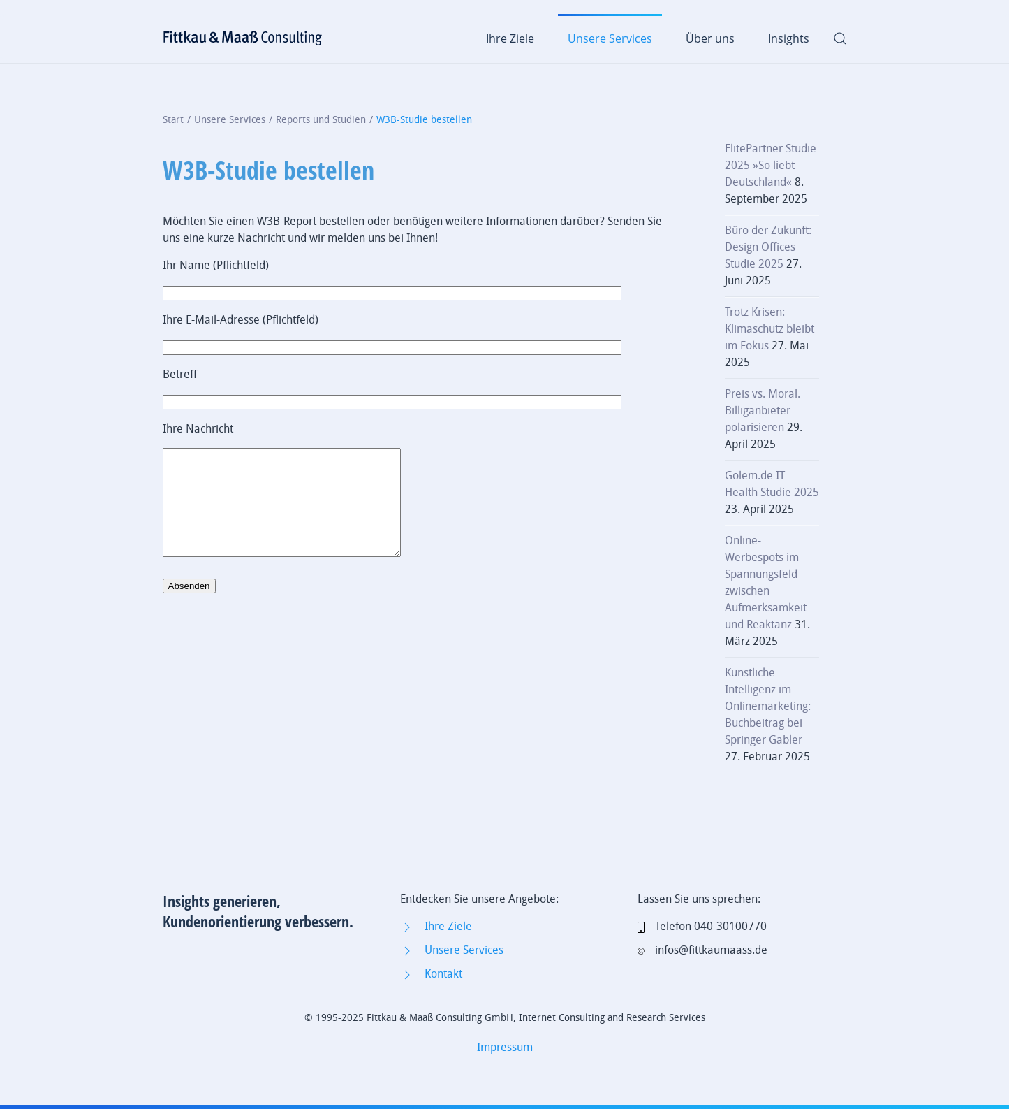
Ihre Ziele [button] (510, 38)
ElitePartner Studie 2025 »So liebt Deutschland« (770, 165)
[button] (840, 38)
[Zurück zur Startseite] (243, 38)
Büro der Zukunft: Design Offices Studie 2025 (768, 247)
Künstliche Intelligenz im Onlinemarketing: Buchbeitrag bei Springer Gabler (768, 706)
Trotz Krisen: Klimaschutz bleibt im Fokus (769, 328)
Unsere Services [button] (610, 38)
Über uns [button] (710, 38)
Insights (788, 38)
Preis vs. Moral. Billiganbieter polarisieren (762, 410)
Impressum (505, 1047)
